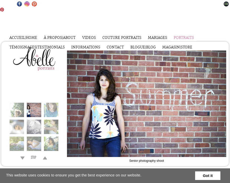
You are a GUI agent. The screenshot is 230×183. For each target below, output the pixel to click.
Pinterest (34, 4)
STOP (33, 158)
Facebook (19, 4)
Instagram (27, 4)
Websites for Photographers (226, 4)
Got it (208, 175)
